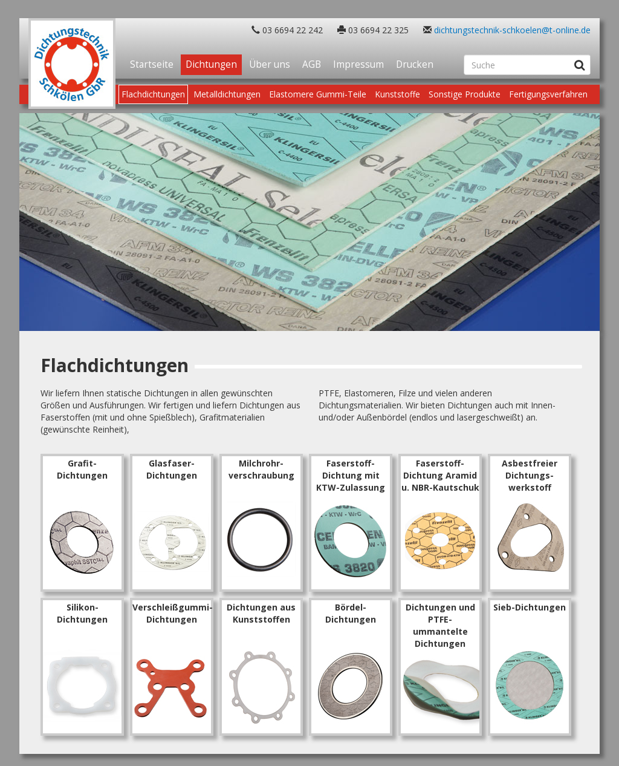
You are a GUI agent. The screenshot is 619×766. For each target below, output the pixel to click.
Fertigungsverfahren (548, 94)
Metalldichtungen (227, 94)
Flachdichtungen (153, 94)
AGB (311, 64)
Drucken (414, 64)
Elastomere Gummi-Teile (317, 94)
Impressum (358, 64)
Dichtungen (211, 64)
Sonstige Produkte (465, 94)
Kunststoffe (397, 94)
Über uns (269, 64)
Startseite (151, 64)
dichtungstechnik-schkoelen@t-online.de (512, 30)
